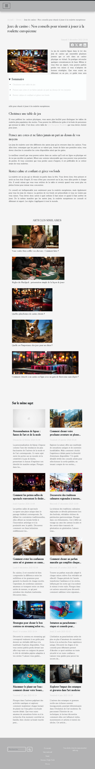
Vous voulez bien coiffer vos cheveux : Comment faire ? (35, 250)
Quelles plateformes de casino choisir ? (28, 313)
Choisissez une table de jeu (24, 84)
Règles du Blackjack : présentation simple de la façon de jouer (38, 282)
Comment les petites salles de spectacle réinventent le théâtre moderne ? (29, 498)
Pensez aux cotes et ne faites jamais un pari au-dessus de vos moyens (42, 89)
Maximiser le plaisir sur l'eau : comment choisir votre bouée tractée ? (28, 690)
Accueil (10, 19)
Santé (48, 756)
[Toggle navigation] (6, 6)
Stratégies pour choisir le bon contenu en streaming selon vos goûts (28, 626)
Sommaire (18, 79)
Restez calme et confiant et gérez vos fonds (31, 95)
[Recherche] (16, 749)
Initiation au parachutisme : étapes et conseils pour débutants (63, 626)
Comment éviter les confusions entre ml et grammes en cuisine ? (28, 562)
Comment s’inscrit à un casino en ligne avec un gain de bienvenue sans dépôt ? (45, 376)
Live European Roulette (57, 124)
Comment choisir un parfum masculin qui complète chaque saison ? (64, 562)
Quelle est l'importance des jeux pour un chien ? (32, 345)
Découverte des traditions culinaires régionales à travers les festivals (64, 498)
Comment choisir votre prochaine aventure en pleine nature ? (64, 435)
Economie (47, 748)
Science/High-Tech (47, 760)
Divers (18, 19)
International (47, 752)
